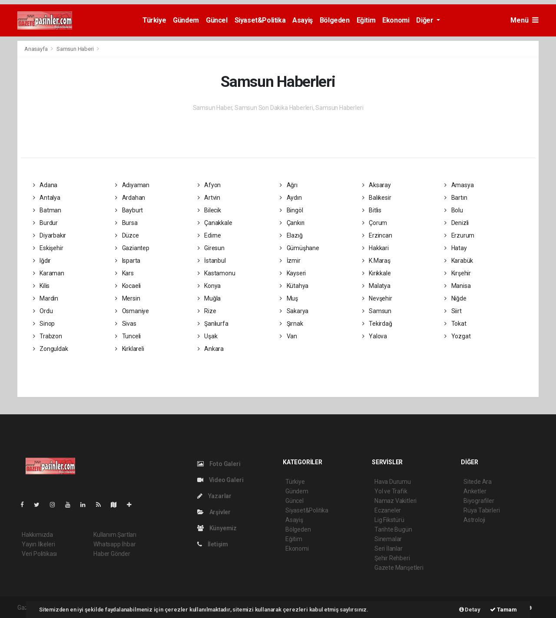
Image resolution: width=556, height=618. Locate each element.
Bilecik (209, 210)
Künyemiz (217, 528)
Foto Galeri (219, 463)
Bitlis (371, 210)
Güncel (217, 20)
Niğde (455, 298)
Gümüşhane (299, 248)
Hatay (455, 248)
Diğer (425, 20)
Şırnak (291, 323)
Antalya (46, 197)
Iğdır (42, 260)
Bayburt (129, 210)
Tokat (455, 323)
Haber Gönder (111, 553)
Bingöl (291, 210)
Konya (209, 285)
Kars (124, 273)
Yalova (374, 336)
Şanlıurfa (213, 323)
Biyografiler (478, 500)
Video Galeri (220, 479)
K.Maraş (376, 260)
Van (288, 336)
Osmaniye (132, 310)
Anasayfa (36, 49)
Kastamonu (216, 273)
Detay (469, 609)
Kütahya (294, 285)
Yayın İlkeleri (38, 544)
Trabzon (47, 336)
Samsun (376, 310)
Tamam (503, 609)
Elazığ (291, 235)
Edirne (209, 235)
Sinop (44, 323)
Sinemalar (388, 538)
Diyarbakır (49, 235)
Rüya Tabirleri (481, 510)
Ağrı (289, 185)
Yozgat (457, 336)
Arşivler (214, 512)
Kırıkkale (376, 273)
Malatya (376, 285)
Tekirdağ (377, 323)
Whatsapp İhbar (114, 544)
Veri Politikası (39, 553)
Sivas (125, 323)
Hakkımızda (37, 534)
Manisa (457, 285)
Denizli (456, 222)
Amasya (458, 185)
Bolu (453, 210)
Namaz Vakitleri (395, 500)
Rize (207, 310)
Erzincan (377, 235)
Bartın (455, 197)
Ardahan (130, 197)
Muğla (209, 298)
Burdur (45, 222)
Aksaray (376, 185)
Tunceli (128, 336)
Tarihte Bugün (393, 529)
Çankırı (292, 222)
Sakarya (294, 310)
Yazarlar (214, 495)
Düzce (127, 235)
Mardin (45, 298)
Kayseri (293, 273)
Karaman (48, 273)
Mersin (127, 298)
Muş (289, 298)
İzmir (290, 260)
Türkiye (154, 20)
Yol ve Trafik (390, 491)
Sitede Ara (477, 481)
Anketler (474, 491)
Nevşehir (377, 298)
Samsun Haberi (75, 49)
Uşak (208, 336)
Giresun (211, 248)
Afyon (209, 185)
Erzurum (459, 235)
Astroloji (474, 519)
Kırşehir (457, 273)
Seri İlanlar (388, 548)
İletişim (212, 544)
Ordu (43, 310)
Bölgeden (335, 20)
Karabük (458, 260)
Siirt (453, 310)
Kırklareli (129, 348)
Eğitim (366, 20)
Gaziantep (132, 248)
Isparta (127, 260)
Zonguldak (50, 348)
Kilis (41, 285)
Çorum (374, 222)
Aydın (291, 197)
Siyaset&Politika (260, 20)
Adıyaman (132, 185)
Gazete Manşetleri (399, 567)
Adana (45, 185)
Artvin (209, 197)
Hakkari (375, 248)
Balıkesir (376, 197)
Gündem (186, 20)
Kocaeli (128, 285)
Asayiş (302, 20)
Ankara (211, 348)
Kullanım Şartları (114, 534)
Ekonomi (395, 20)
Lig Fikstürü (389, 519)
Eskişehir (48, 248)
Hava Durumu (392, 481)
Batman (47, 210)
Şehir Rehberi (392, 558)
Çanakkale (215, 222)
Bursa (126, 222)
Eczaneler (387, 510)
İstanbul (212, 260)
